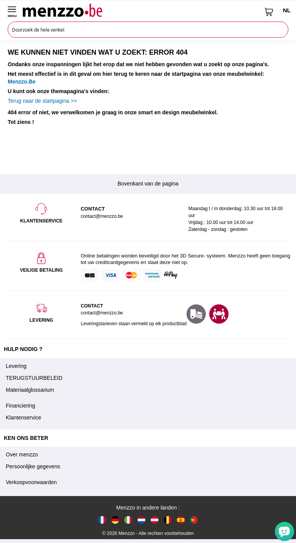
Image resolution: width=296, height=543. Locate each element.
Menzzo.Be (21, 82)
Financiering (20, 406)
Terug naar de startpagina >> (42, 101)
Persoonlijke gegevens (33, 466)
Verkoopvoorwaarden (31, 482)
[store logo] (141, 10)
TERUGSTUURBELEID (34, 378)
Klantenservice (23, 417)
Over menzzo (22, 454)
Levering (16, 366)
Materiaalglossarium (30, 390)
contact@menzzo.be (102, 313)
